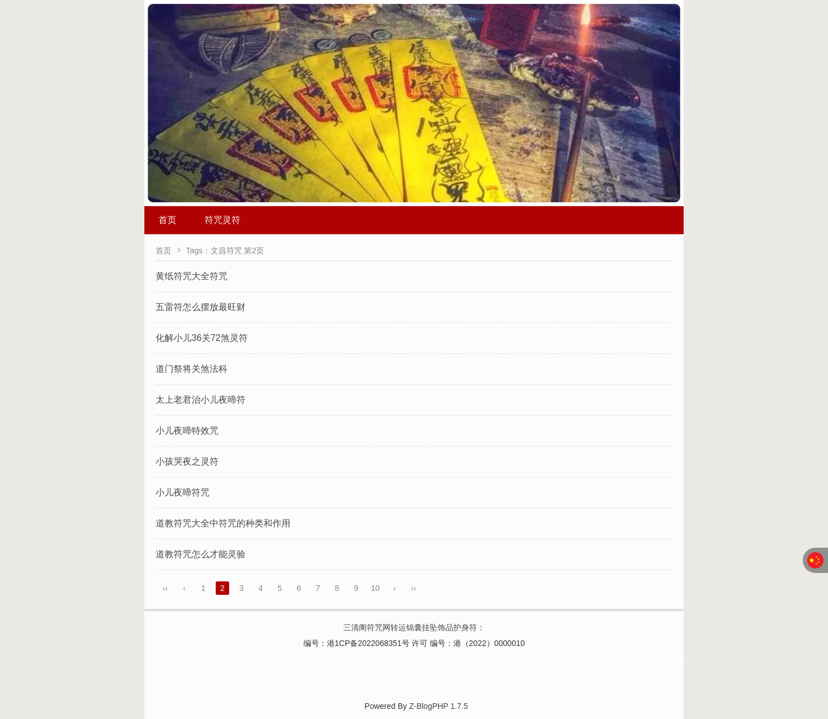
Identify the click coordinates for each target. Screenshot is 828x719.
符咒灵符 (222, 220)
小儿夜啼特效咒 (187, 430)
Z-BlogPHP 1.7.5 (438, 706)
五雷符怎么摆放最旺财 (200, 307)
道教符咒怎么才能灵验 (200, 554)
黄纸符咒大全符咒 (192, 276)
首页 (167, 220)
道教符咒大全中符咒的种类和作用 (223, 523)
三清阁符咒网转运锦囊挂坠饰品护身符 (410, 627)
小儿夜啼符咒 (183, 492)
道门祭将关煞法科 (192, 369)
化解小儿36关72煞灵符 (202, 338)
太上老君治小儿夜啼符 (200, 399)
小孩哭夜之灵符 (187, 461)
